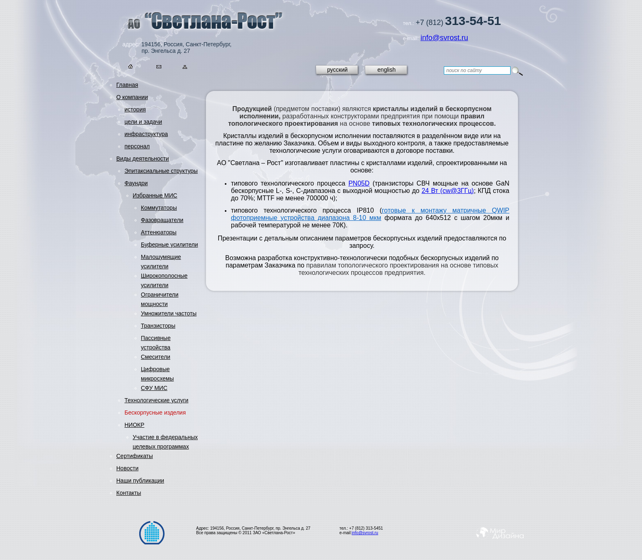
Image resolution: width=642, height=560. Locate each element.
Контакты (128, 493)
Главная (127, 85)
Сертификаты (134, 456)
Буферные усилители (169, 244)
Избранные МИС (155, 195)
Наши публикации (140, 480)
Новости (127, 468)
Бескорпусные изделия (155, 412)
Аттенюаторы (158, 232)
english (387, 69)
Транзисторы (158, 325)
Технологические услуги (156, 400)
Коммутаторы (159, 207)
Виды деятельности (142, 158)
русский (337, 69)
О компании (132, 97)
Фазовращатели (162, 220)
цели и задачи (143, 121)
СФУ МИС (154, 388)
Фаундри (136, 183)
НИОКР (134, 425)
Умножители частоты (169, 313)
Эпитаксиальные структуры (161, 171)
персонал (137, 146)
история (135, 109)
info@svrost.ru (444, 38)
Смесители (155, 357)
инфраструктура (146, 134)
